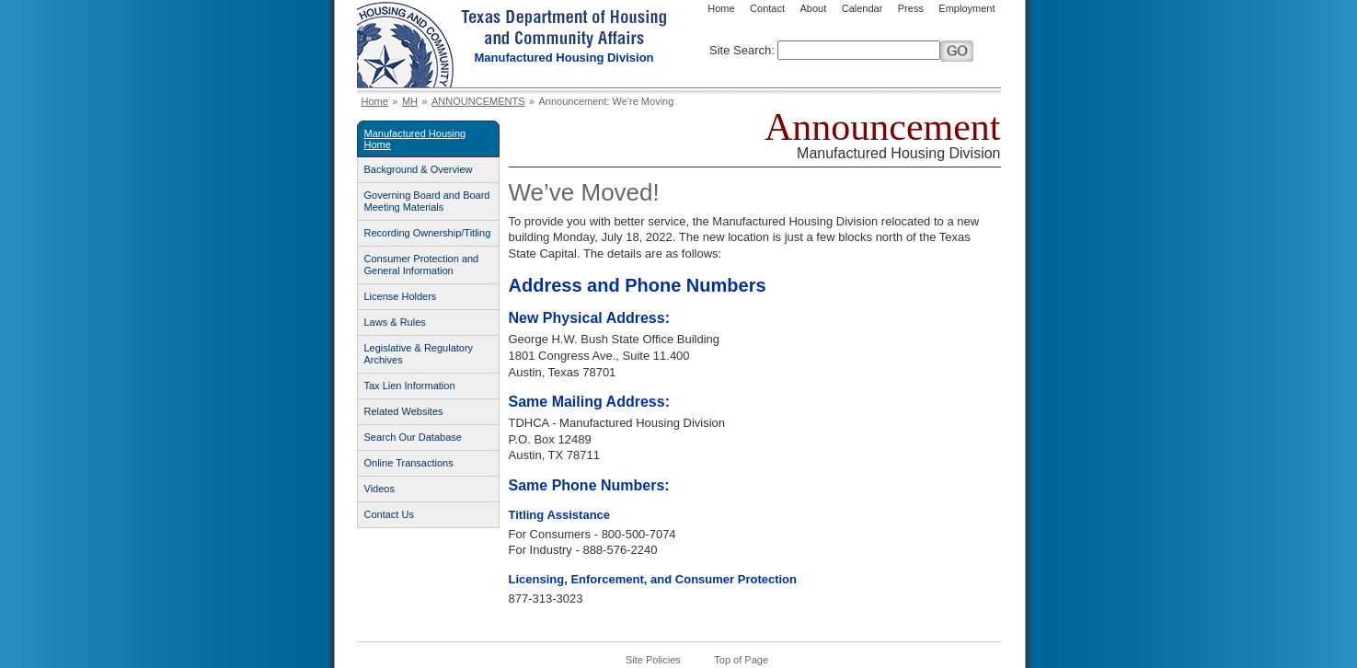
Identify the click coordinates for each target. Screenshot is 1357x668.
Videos (379, 488)
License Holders (400, 296)
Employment (966, 8)
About (812, 8)
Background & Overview (418, 169)
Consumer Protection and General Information (421, 264)
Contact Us (389, 514)
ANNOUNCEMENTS (477, 101)
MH (410, 101)
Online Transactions (409, 462)
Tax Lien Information (409, 385)
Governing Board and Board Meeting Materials (427, 201)
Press (911, 8)
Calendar (862, 8)
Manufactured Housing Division (564, 57)
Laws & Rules (395, 322)
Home (720, 8)
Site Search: (742, 50)
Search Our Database (413, 437)
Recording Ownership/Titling (427, 232)
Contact (767, 8)
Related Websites (403, 411)
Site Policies (653, 659)
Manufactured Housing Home (415, 139)
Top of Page (741, 659)
